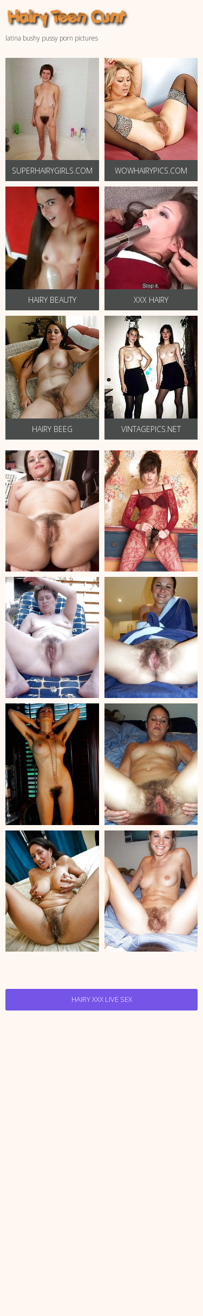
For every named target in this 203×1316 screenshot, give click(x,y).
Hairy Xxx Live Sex (101, 999)
